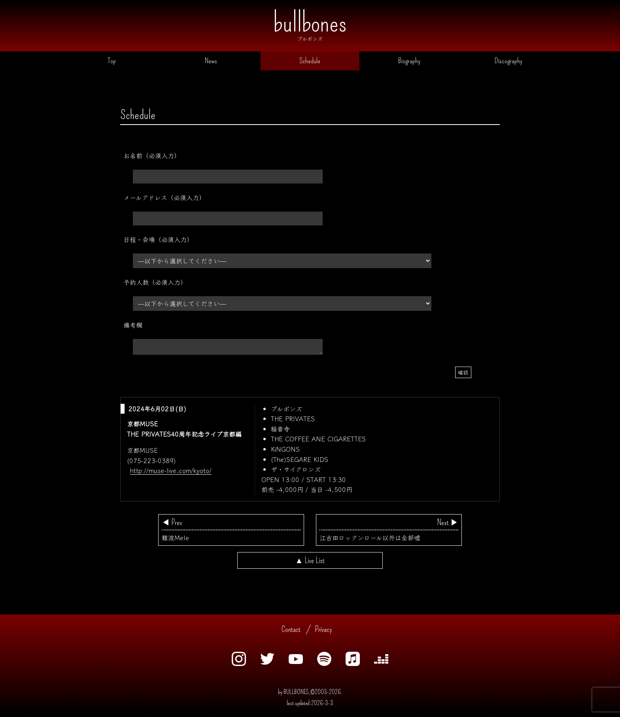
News (211, 62)
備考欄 (132, 326)
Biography (409, 62)
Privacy (323, 631)
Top (111, 62)
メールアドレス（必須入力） (164, 199)
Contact (291, 631)
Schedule (310, 62)
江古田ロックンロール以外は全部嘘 (388, 532)
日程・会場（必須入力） (158, 241)
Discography (508, 62)
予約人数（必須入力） (155, 284)
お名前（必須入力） (151, 157)
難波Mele (231, 532)
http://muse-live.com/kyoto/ (171, 472)
